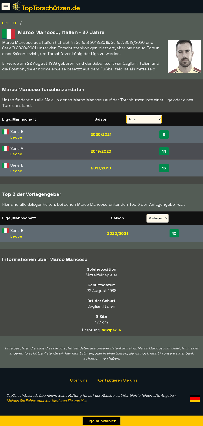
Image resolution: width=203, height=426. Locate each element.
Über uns (78, 380)
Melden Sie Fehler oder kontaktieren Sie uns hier (46, 400)
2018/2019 (101, 168)
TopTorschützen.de (50, 8)
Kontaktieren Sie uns (117, 380)
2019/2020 (100, 151)
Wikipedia (111, 329)
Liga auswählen (102, 420)
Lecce (16, 137)
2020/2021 (100, 134)
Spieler (10, 23)
